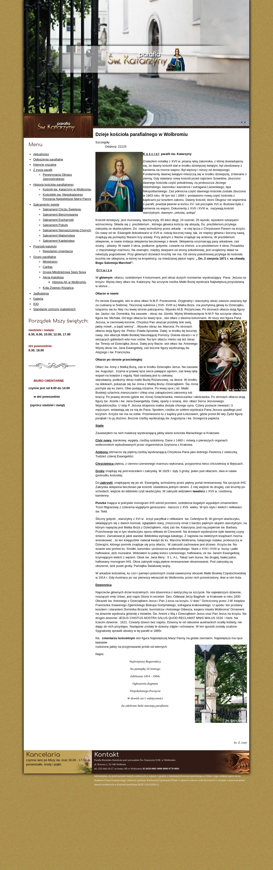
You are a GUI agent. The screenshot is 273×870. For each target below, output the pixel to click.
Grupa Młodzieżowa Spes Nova (64, 272)
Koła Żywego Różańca (58, 288)
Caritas (47, 267)
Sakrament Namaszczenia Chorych (67, 230)
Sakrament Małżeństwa (59, 235)
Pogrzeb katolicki (44, 246)
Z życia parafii (42, 170)
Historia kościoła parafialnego (53, 184)
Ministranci (50, 261)
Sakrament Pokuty (55, 225)
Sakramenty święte (46, 204)
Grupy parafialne (44, 257)
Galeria (38, 298)
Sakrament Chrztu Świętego (62, 209)
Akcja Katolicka (53, 277)
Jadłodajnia (41, 293)
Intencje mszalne (44, 164)
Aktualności (41, 154)
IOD (36, 304)
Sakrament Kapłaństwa (59, 240)
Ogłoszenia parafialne (48, 159)
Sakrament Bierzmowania (60, 214)
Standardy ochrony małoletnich (54, 309)
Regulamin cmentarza (58, 251)
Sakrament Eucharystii (58, 220)
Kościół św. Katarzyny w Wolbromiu (67, 189)
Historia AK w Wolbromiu (69, 282)
